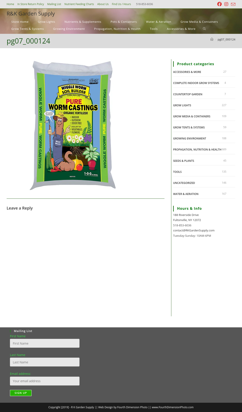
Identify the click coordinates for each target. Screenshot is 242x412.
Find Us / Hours (121, 4)
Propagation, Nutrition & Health (197, 149)
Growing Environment (189, 138)
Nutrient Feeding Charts (79, 4)
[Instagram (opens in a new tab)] (226, 4)
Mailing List (54, 4)
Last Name (17, 355)
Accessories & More (187, 72)
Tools (177, 172)
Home (10, 4)
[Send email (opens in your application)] (232, 4)
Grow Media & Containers (191, 116)
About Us (102, 4)
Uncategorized (184, 183)
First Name (18, 336)
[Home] (211, 39)
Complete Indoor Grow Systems (196, 83)
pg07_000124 (226, 39)
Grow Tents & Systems (189, 127)
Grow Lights (182, 105)
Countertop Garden (187, 94)
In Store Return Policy (30, 4)
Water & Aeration (186, 194)
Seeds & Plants (183, 161)
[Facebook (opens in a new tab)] (219, 4)
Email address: (20, 374)
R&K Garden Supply (31, 13)
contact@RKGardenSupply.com (194, 230)
